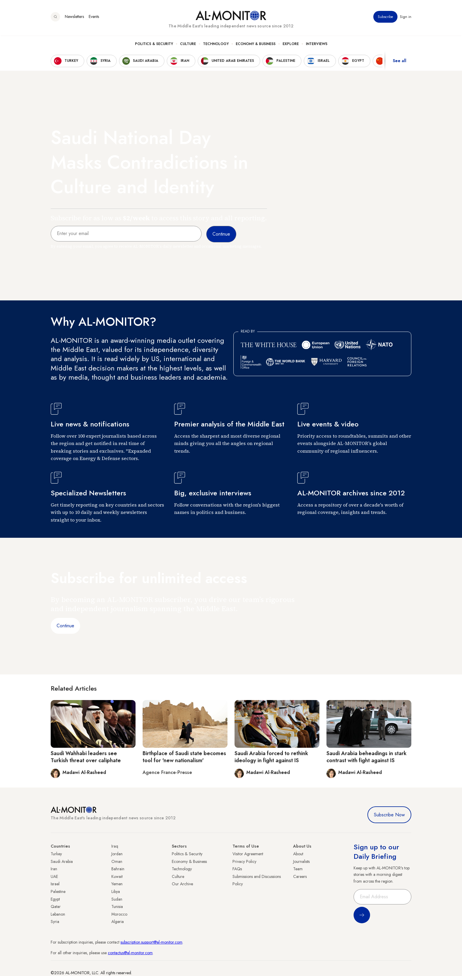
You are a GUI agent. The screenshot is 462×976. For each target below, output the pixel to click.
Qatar (56, 906)
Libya (115, 891)
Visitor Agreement (247, 854)
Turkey (56, 854)
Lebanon (58, 914)
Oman (116, 861)
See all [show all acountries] (399, 61)
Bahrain (117, 869)
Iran (54, 869)
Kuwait (117, 876)
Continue (65, 625)
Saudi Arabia (62, 861)
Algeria (117, 921)
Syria (55, 921)
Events (94, 17)
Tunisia (117, 906)
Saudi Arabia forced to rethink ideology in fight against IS (271, 757)
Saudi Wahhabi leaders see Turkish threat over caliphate (86, 757)
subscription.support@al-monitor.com (151, 942)
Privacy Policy (244, 861)
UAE (54, 876)
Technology (216, 44)
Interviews (316, 44)
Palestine (58, 891)
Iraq (114, 846)
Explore (291, 44)
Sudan (116, 899)
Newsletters (74, 17)
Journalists (301, 861)
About (298, 854)
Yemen (117, 884)
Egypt (55, 899)
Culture (188, 44)
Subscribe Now (389, 814)
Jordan (117, 854)
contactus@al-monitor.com (130, 953)
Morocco (119, 914)
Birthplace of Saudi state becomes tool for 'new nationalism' (184, 757)
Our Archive (182, 884)
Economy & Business (255, 44)
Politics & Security (154, 44)
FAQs (237, 869)
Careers (300, 876)
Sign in (405, 17)
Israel (55, 884)
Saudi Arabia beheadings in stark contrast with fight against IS (366, 757)
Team (298, 869)
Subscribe (385, 17)
